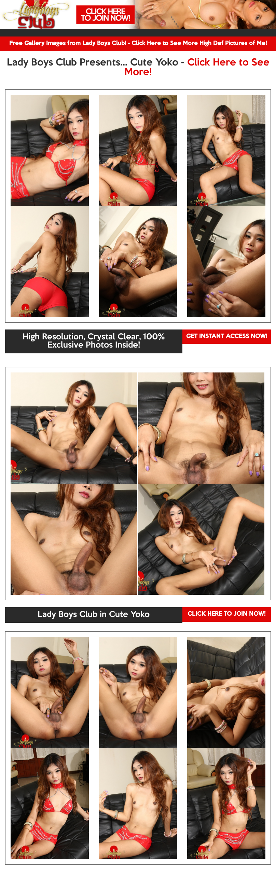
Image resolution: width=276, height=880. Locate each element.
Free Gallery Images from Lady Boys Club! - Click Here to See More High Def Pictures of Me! (138, 43)
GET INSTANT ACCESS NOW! (226, 336)
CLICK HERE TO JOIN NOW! (226, 614)
